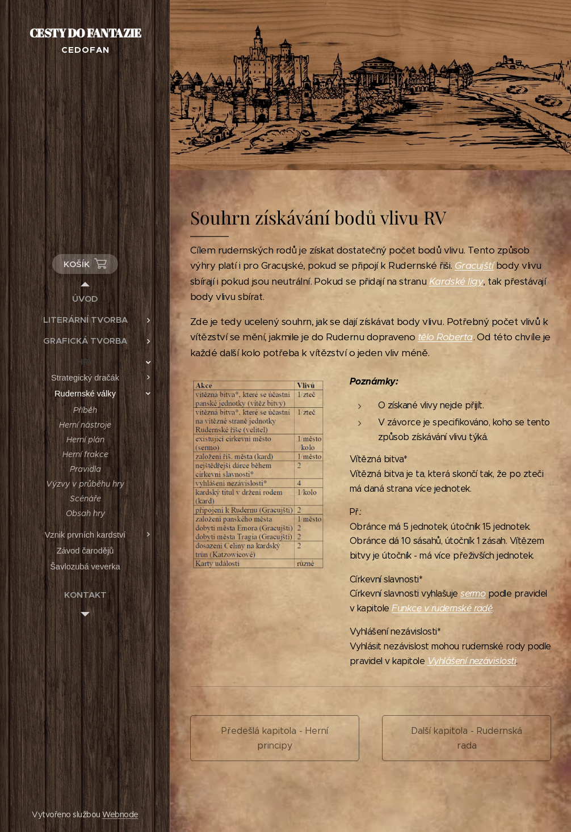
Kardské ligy (456, 281)
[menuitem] (85, 298)
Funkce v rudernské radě (442, 608)
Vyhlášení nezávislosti (472, 661)
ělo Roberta (446, 337)
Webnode (120, 814)
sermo (472, 593)
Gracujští (474, 265)
